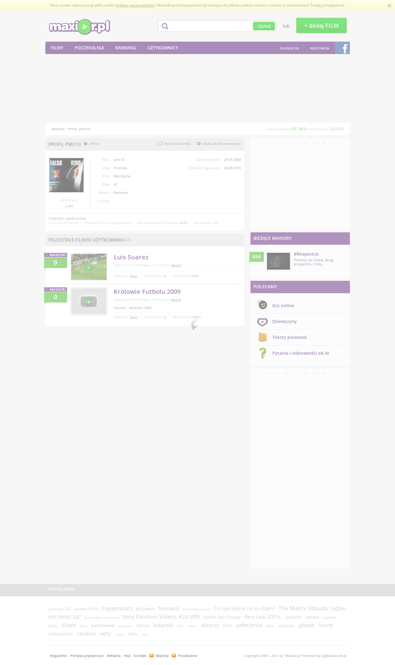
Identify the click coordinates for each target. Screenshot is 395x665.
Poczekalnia (187, 655)
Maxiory (162, 655)
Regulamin (58, 655)
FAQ (127, 655)
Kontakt (140, 655)
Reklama (114, 655)
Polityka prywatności (87, 655)
